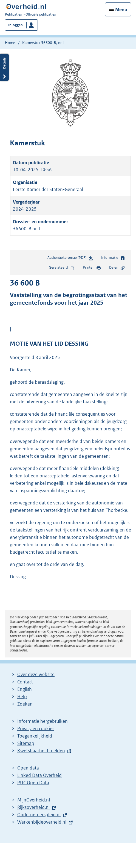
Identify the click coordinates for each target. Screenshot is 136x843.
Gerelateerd (62, 268)
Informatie (113, 258)
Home (10, 42)
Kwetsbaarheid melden (41, 751)
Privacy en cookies (35, 728)
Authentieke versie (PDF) (70, 259)
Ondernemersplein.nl (39, 815)
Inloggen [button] (15, 25)
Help (22, 697)
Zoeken (25, 704)
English (24, 689)
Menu (121, 10)
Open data (28, 768)
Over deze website (36, 674)
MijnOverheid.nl (33, 800)
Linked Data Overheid (39, 775)
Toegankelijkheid (34, 736)
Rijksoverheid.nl (33, 807)
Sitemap (25, 743)
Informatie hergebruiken (42, 721)
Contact (25, 682)
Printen (92, 268)
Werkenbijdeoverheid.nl (41, 822)
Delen (117, 268)
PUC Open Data (33, 783)
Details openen (4, 67)
